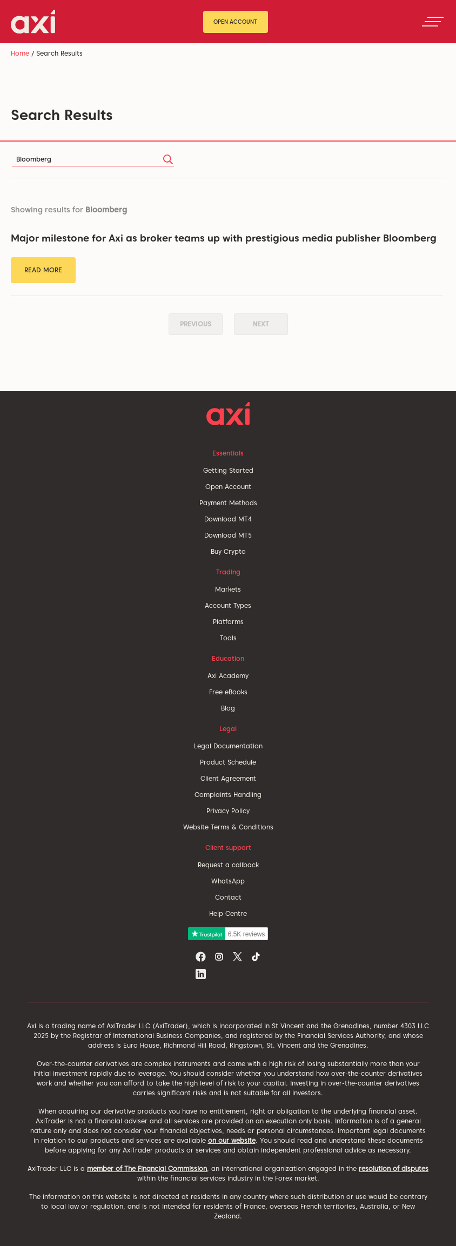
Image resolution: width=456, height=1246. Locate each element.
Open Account (235, 21)
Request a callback (228, 865)
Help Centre (228, 913)
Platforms (228, 622)
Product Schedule (228, 762)
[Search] (93, 159)
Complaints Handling (228, 795)
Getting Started (228, 470)
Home (20, 53)
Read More (43, 270)
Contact (228, 897)
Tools (228, 638)
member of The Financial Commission (147, 1168)
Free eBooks (228, 692)
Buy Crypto (228, 551)
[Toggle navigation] (433, 21)
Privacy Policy (228, 811)
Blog (228, 708)
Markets (228, 589)
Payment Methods (228, 503)
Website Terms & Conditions (228, 827)
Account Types (228, 605)
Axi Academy (228, 676)
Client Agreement (228, 778)
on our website (232, 1140)
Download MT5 (228, 535)
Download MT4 (228, 519)
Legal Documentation (228, 746)
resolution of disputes (393, 1168)
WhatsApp (228, 881)
